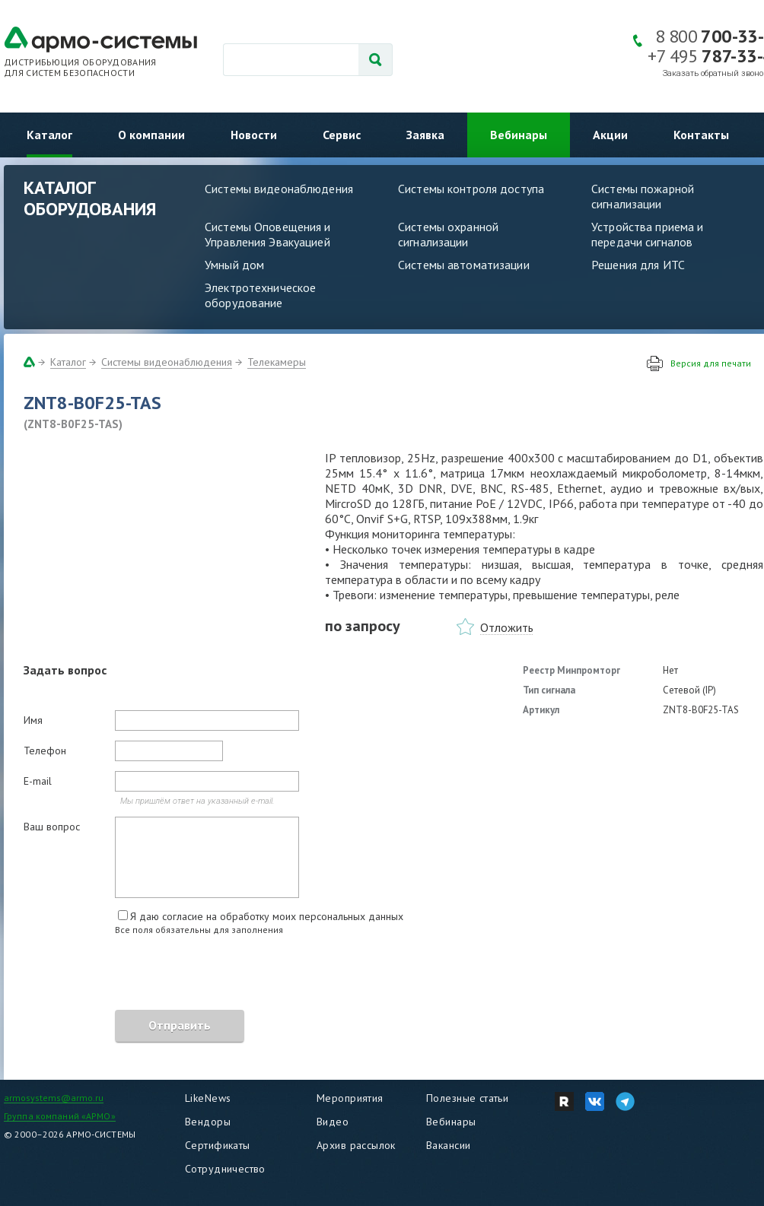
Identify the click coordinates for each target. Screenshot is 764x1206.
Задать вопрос (65, 670)
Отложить (506, 627)
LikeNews (208, 1098)
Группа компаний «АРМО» (60, 1116)
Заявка (425, 134)
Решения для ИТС (638, 264)
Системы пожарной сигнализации (642, 196)
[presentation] (139, 974)
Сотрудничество (225, 1169)
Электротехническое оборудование (260, 295)
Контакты (701, 134)
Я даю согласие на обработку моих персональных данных (266, 916)
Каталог (49, 134)
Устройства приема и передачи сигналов (647, 234)
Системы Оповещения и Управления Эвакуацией (268, 234)
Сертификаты (217, 1145)
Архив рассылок (356, 1145)
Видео (333, 1121)
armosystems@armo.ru (53, 1097)
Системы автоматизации (464, 264)
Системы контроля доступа (471, 188)
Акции (610, 134)
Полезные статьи (467, 1098)
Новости (254, 134)
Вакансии (448, 1145)
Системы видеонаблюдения (279, 188)
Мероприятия (350, 1098)
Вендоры (208, 1121)
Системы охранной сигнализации (448, 234)
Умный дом (234, 264)
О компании (151, 134)
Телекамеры (276, 362)
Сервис (342, 134)
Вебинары (518, 134)
